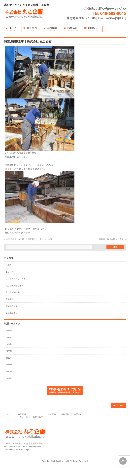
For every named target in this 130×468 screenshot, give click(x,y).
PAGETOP (118, 405)
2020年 (9, 372)
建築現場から (12, 313)
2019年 (9, 378)
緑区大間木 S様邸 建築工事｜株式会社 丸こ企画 (28, 239)
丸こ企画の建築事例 (15, 285)
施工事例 (22, 414)
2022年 (9, 358)
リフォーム (23, 417)
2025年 (9, 337)
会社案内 (52, 414)
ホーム (10, 414)
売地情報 (10, 299)
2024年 (9, 344)
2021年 (9, 365)
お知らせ (10, 265)
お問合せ (78, 414)
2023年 (9, 351)
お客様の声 (38, 417)
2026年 (9, 330)
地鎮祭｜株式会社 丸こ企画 (112, 239)
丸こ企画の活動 (13, 292)
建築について (12, 306)
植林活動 (65, 414)
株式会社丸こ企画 (61, 461)
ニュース (10, 272)
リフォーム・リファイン (17, 279)
